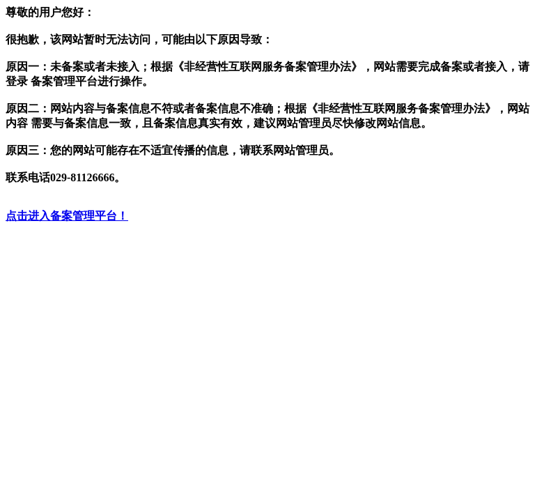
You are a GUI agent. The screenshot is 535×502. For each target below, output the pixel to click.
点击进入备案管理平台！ (67, 216)
